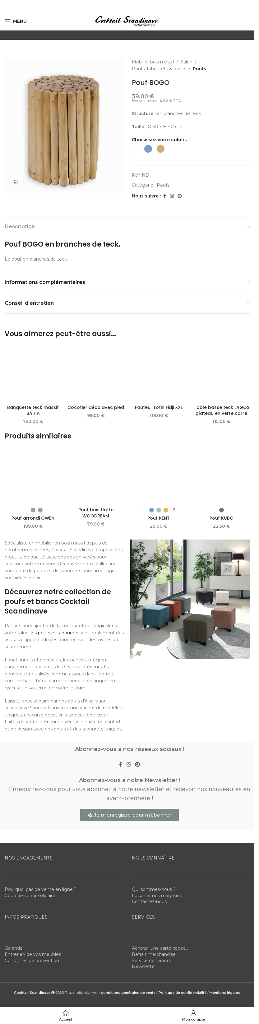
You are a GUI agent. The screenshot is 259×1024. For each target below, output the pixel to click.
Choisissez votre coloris (159, 139)
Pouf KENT (158, 429)
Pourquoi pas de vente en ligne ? (40, 813)
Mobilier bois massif (153, 62)
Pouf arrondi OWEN (33, 441)
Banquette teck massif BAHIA (33, 366)
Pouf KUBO (222, 429)
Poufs (199, 69)
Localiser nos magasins (157, 819)
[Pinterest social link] (180, 196)
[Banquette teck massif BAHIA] (33, 351)
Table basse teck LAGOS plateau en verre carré (221, 372)
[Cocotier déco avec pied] (95, 351)
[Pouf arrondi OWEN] (33, 418)
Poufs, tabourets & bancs (159, 69)
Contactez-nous (149, 825)
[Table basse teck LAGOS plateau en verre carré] (221, 354)
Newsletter (144, 890)
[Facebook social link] (164, 196)
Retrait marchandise (154, 878)
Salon (186, 62)
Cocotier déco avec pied (95, 363)
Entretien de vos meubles (33, 878)
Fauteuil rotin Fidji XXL (159, 357)
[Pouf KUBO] (221, 412)
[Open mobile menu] (16, 21)
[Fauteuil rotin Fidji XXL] (158, 348)
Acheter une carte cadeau (160, 871)
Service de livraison (152, 884)
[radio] (136, 149)
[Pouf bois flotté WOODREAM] (95, 415)
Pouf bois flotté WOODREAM (95, 430)
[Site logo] (127, 21)
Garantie (14, 871)
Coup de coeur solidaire (30, 819)
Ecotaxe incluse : (156, 101)
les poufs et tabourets (54, 556)
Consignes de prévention (32, 884)
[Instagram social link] (172, 196)
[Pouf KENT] (158, 412)
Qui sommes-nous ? (154, 813)
